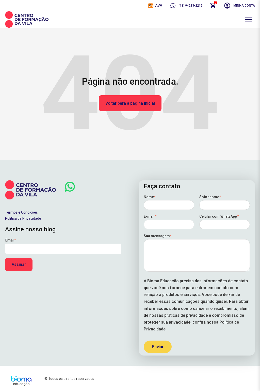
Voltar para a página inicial (130, 103)
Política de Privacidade (23, 218)
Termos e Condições (21, 212)
